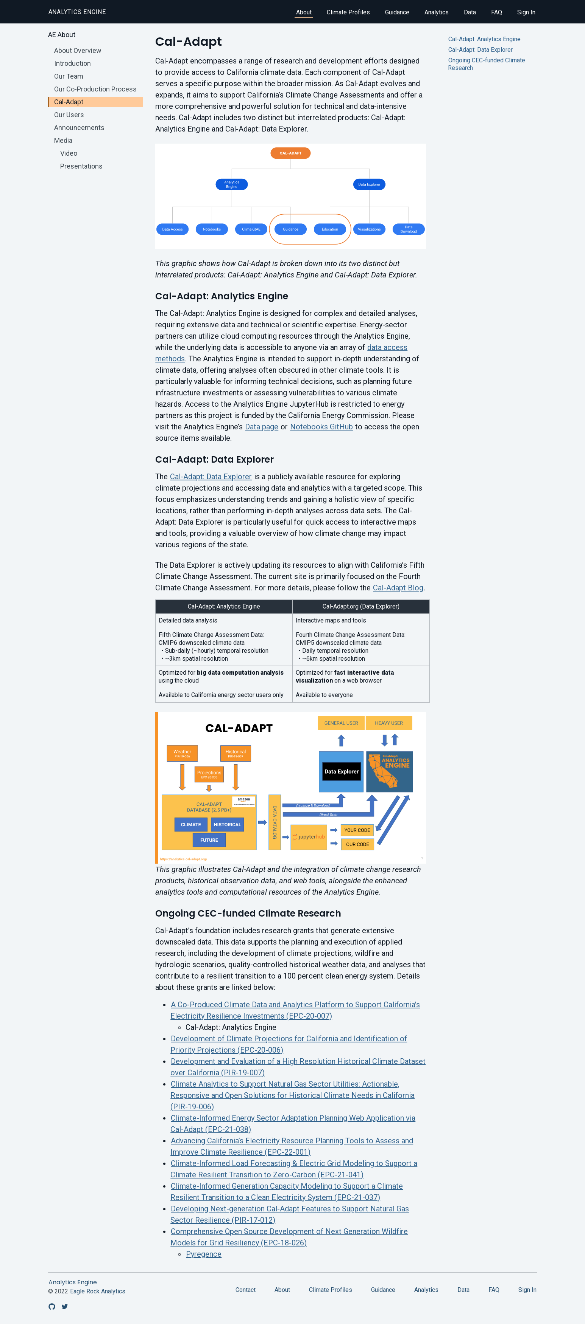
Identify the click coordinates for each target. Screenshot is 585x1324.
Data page (261, 426)
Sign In (526, 12)
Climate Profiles (348, 12)
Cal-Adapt (68, 102)
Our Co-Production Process (95, 89)
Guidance (397, 12)
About (304, 12)
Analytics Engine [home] (77, 11)
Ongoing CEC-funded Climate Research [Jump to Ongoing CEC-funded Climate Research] (486, 64)
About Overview (77, 50)
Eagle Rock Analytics (97, 1291)
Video (68, 153)
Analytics (436, 12)
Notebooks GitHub (321, 426)
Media (63, 140)
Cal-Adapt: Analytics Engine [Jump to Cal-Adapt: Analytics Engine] (484, 39)
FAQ (496, 12)
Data (470, 12)
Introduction (72, 63)
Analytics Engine (72, 1282)
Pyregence (204, 1254)
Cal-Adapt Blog (398, 587)
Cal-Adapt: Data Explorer (211, 476)
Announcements (79, 128)
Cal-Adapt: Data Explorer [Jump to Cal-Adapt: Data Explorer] (480, 49)
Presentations (81, 166)
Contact (246, 1289)
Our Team (68, 76)
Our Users (69, 115)
